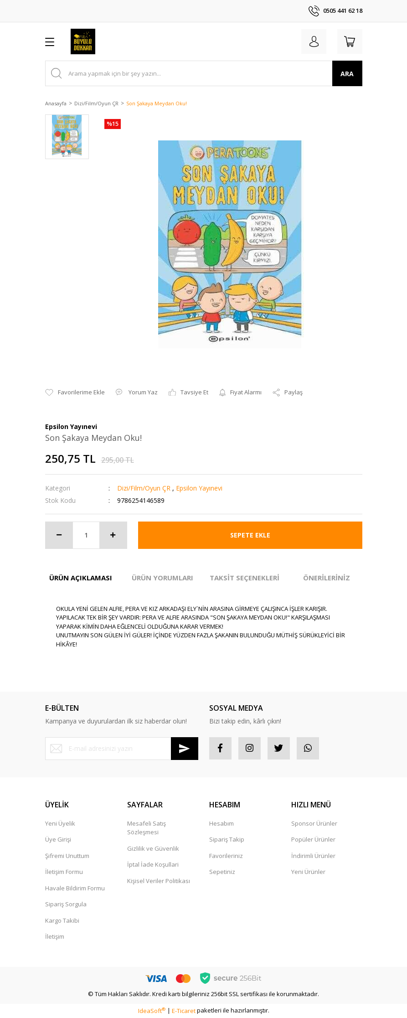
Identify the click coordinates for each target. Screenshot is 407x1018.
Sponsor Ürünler (314, 824)
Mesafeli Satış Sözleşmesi (146, 828)
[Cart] (349, 41)
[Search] (203, 73)
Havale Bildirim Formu (75, 888)
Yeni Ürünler (308, 872)
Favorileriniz (226, 856)
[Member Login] (313, 41)
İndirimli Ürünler (313, 856)
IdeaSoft (151, 1011)
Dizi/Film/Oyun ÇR (143, 488)
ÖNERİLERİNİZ (326, 577)
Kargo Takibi (62, 921)
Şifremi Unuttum (67, 856)
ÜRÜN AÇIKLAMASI (80, 577)
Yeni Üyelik (60, 824)
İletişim (54, 937)
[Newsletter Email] (121, 748)
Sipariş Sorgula (66, 904)
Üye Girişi (58, 840)
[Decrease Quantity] (59, 535)
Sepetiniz (222, 872)
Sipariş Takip (226, 840)
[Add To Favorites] (75, 392)
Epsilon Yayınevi (199, 488)
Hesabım (221, 824)
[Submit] (184, 748)
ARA (347, 73)
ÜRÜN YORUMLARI (162, 577)
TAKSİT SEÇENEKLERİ (244, 577)
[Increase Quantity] (113, 535)
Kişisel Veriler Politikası (158, 881)
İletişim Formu (64, 872)
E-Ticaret (184, 1011)
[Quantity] (86, 535)
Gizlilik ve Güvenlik (153, 849)
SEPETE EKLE (250, 535)
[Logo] (83, 41)
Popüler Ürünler (313, 840)
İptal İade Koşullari (153, 865)
